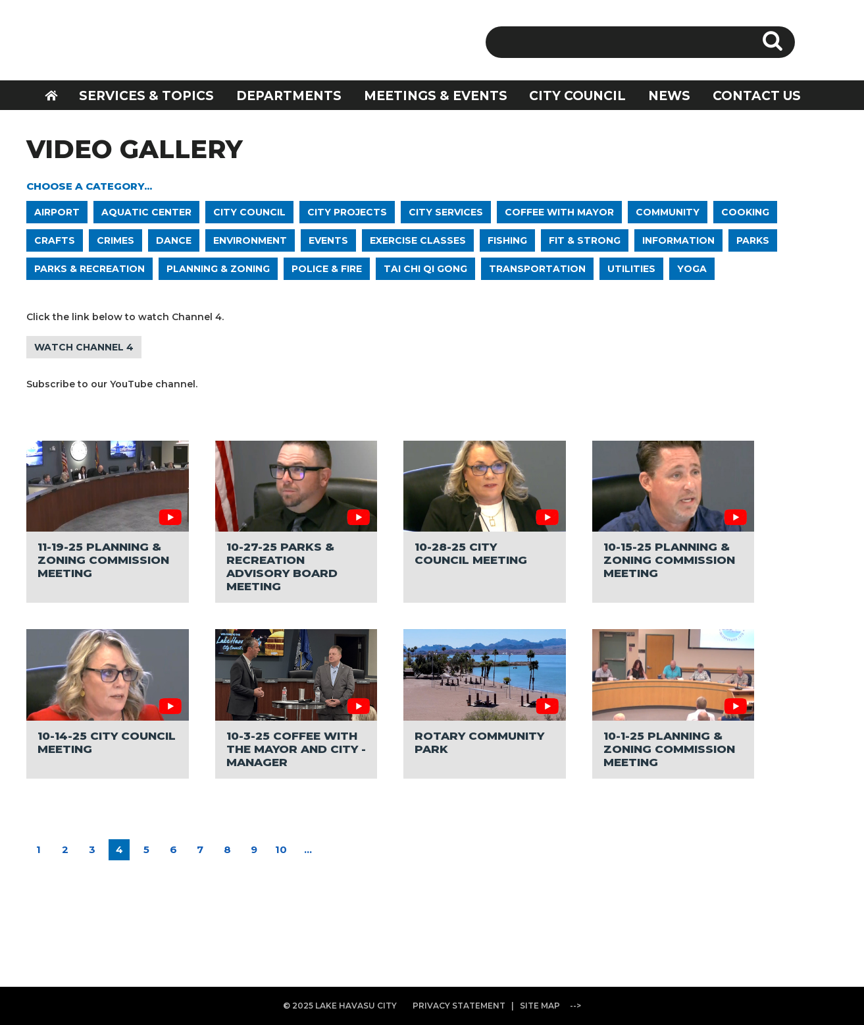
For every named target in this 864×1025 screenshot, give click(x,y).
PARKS (752, 240)
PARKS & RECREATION (89, 269)
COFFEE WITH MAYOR (559, 212)
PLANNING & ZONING (218, 269)
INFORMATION (678, 240)
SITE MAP (540, 1006)
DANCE (173, 240)
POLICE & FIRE (327, 269)
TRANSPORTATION (537, 269)
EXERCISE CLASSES (418, 240)
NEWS (669, 95)
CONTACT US (757, 95)
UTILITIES (631, 269)
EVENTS (328, 240)
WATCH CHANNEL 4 (84, 347)
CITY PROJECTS (347, 212)
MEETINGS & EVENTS (435, 95)
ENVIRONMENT (250, 240)
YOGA (692, 269)
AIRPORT (57, 212)
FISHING (507, 240)
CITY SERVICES (446, 212)
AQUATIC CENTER (146, 212)
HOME (59, 95)
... (308, 849)
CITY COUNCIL (577, 95)
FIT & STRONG (585, 240)
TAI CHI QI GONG (425, 269)
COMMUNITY (667, 212)
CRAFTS (54, 240)
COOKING (745, 212)
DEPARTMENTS (289, 95)
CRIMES (115, 240)
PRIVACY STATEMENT (459, 1006)
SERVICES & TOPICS (146, 95)
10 (281, 849)
